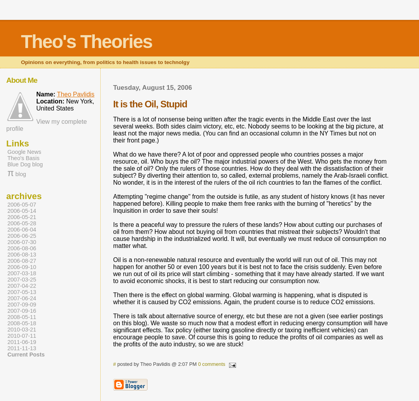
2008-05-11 (21, 317)
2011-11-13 (21, 348)
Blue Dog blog (25, 164)
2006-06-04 (21, 229)
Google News (24, 152)
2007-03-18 (21, 273)
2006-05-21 (21, 217)
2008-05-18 (21, 323)
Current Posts (25, 354)
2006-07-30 (21, 242)
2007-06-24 (21, 298)
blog (16, 174)
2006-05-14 (21, 211)
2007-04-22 (21, 286)
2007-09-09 (21, 304)
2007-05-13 (21, 292)
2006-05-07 (21, 204)
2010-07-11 (21, 336)
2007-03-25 (21, 279)
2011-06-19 (21, 342)
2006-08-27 (21, 261)
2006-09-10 (21, 267)
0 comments (211, 364)
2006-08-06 (21, 248)
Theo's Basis (23, 158)
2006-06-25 (21, 236)
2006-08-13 (21, 254)
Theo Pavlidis (75, 94)
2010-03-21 (21, 329)
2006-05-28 (21, 223)
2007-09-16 (21, 311)
